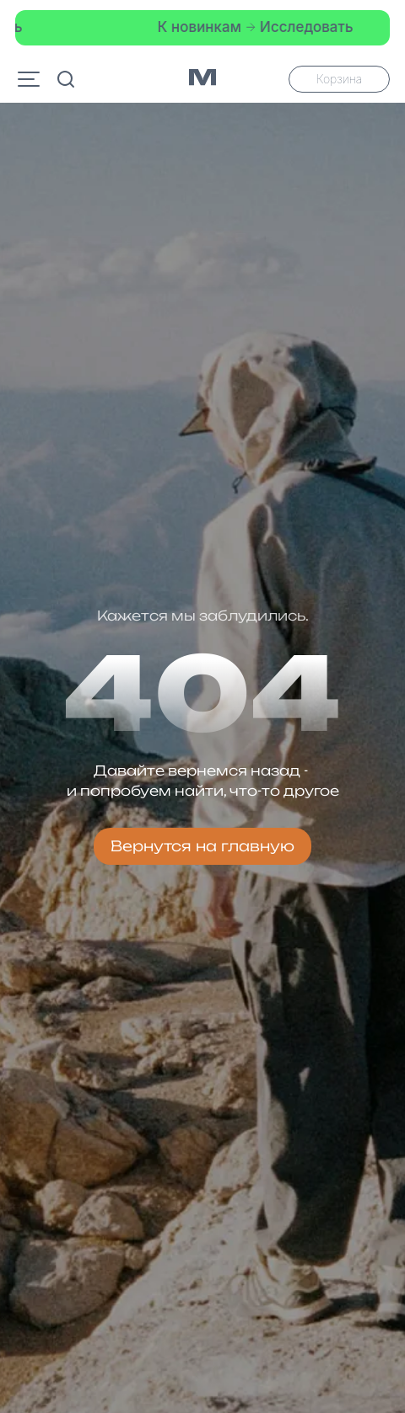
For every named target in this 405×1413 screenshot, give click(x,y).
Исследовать (302, 27)
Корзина (339, 79)
